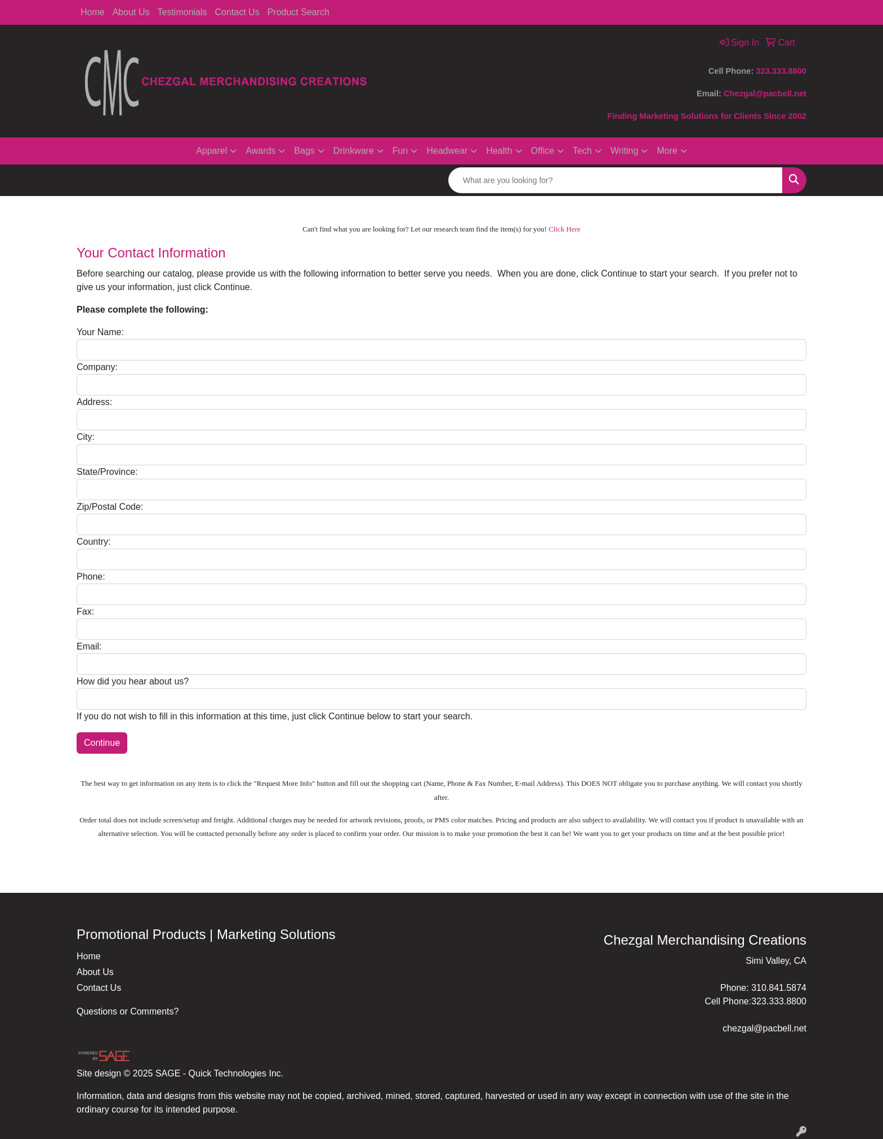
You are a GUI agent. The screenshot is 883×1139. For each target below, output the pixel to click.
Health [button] (499, 150)
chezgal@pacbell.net (764, 1028)
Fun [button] (400, 150)
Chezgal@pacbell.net (765, 93)
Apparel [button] (211, 150)
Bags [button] (304, 150)
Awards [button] (260, 150)
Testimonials (182, 12)
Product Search (298, 12)
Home (93, 12)
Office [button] (543, 150)
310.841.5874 (778, 988)
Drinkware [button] (353, 150)
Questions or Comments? (128, 1011)
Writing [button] (624, 150)
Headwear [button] (446, 150)
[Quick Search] (615, 180)
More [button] (667, 150)
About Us (131, 12)
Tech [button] (582, 150)
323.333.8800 (781, 70)
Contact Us (237, 12)
